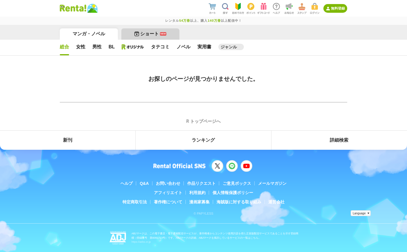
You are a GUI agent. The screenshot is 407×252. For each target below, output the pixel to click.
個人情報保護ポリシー (232, 192)
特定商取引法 (135, 202)
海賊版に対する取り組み (239, 202)
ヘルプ (126, 183)
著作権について (168, 202)
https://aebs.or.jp (141, 241)
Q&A (144, 183)
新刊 (67, 140)
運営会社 (276, 202)
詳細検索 (339, 140)
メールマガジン (272, 183)
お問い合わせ (168, 183)
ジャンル (229, 47)
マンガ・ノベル (89, 33)
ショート (150, 33)
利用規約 (197, 192)
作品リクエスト (201, 183)
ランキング (203, 140)
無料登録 (338, 8)
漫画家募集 (199, 202)
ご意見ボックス (237, 183)
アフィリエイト (168, 192)
